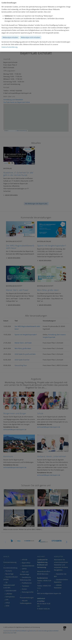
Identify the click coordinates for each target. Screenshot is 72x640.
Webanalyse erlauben (10, 37)
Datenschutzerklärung (9, 47)
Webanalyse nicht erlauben (30, 37)
